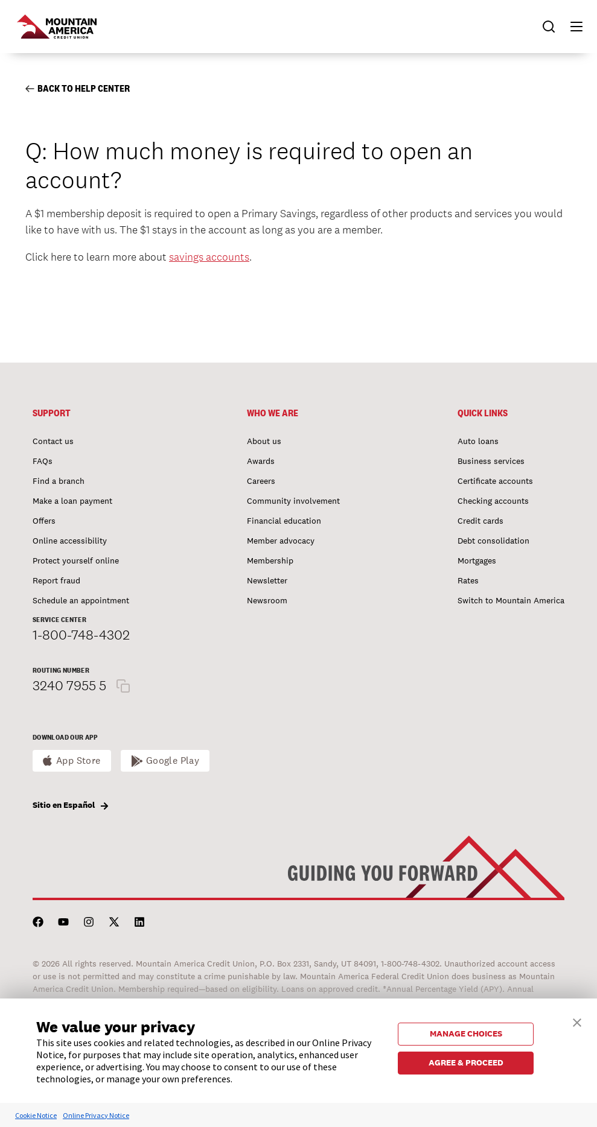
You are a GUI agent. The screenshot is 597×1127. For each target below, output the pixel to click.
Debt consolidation (493, 540)
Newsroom (267, 600)
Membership (270, 560)
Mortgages (477, 560)
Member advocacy (280, 540)
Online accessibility (70, 540)
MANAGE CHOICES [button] (466, 1033)
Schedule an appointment (81, 600)
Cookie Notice (36, 1115)
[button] (571, 26)
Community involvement (293, 500)
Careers (261, 480)
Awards (261, 461)
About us (264, 441)
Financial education (284, 520)
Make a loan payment (72, 500)
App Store (78, 760)
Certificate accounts (495, 480)
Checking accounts (493, 500)
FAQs (43, 461)
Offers (44, 520)
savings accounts (209, 257)
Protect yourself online (76, 560)
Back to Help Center (77, 88)
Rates (468, 580)
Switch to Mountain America (511, 600)
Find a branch (59, 480)
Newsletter (267, 580)
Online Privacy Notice (96, 1115)
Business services (491, 461)
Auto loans (478, 441)
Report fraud (56, 580)
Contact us (53, 441)
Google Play (173, 760)
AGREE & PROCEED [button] (466, 1062)
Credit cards (480, 520)
